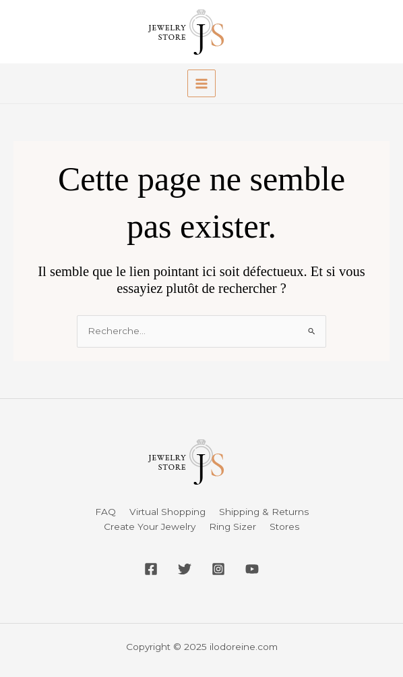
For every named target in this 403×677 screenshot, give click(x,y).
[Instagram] (218, 569)
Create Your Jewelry (149, 526)
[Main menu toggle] (201, 83)
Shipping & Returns (264, 511)
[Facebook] (151, 569)
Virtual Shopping (167, 511)
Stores (284, 526)
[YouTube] (252, 569)
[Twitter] (184, 569)
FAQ (105, 511)
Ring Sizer (232, 526)
